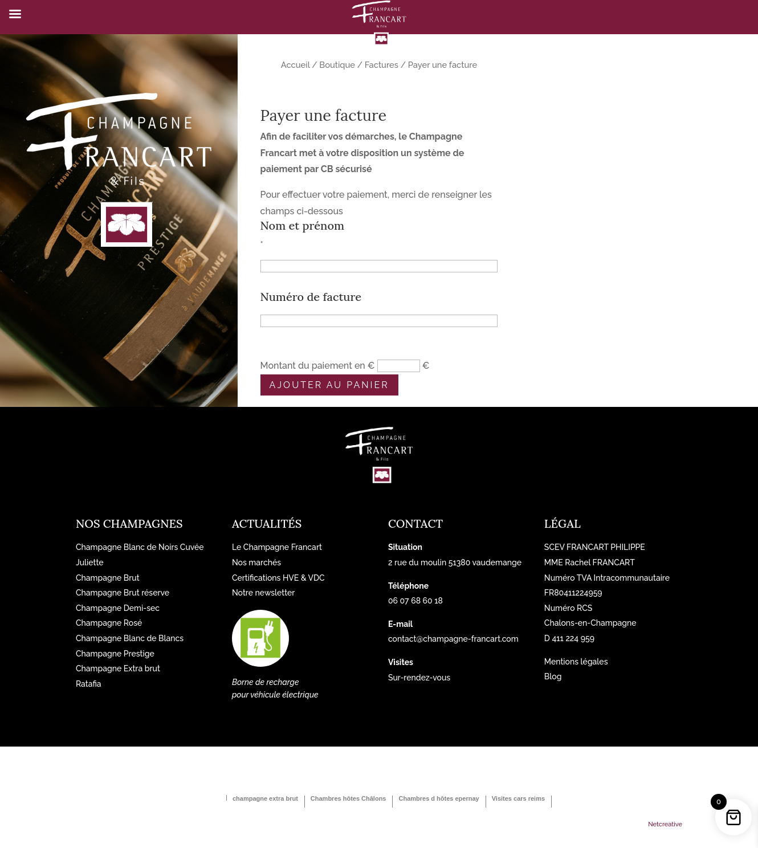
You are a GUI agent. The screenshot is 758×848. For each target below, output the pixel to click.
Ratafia (88, 683)
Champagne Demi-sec (118, 608)
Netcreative (665, 824)
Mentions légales (576, 661)
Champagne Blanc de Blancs (130, 638)
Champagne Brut (108, 577)
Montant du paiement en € (317, 365)
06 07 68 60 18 (415, 600)
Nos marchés (256, 562)
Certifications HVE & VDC (278, 577)
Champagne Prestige (115, 653)
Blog (553, 676)
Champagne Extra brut (118, 668)
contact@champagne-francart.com (453, 638)
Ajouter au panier (329, 385)
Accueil (295, 65)
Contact (415, 523)
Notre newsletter (263, 592)
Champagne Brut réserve (122, 592)
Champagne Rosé (109, 622)
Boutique (337, 65)
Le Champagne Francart (277, 547)
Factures (381, 65)
